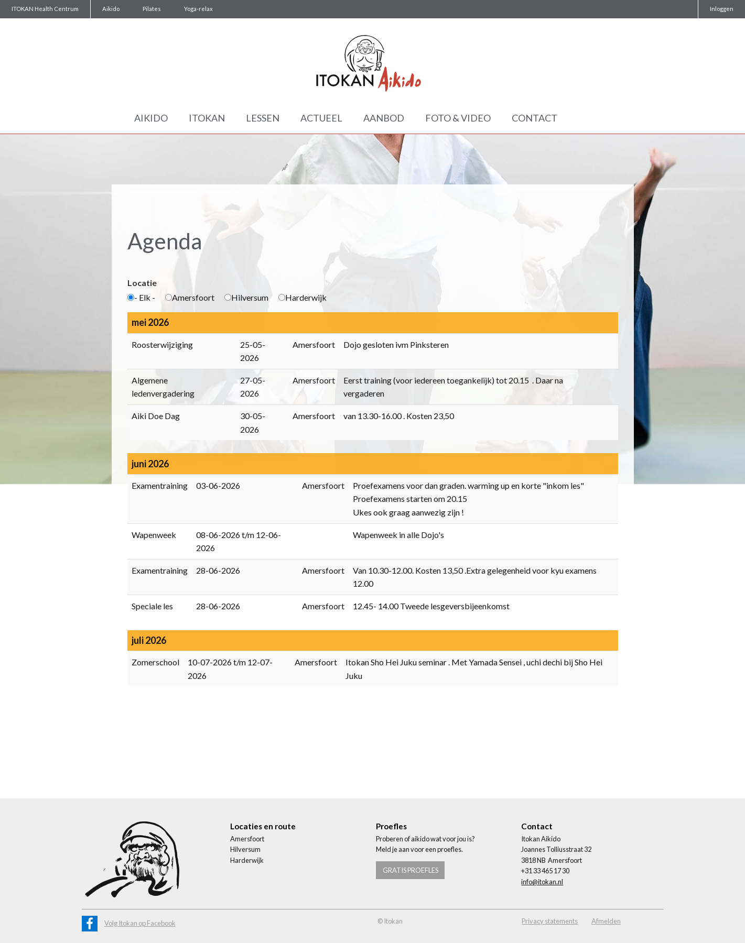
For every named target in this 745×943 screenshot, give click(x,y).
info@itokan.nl (542, 882)
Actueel (321, 118)
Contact (534, 118)
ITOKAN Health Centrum (45, 8)
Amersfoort (189, 297)
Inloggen (721, 8)
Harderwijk (302, 297)
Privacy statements (550, 921)
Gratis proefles (410, 870)
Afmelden (606, 921)
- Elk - (141, 297)
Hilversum (246, 297)
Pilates (152, 8)
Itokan (207, 118)
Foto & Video (458, 118)
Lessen (262, 118)
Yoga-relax (198, 8)
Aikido (111, 8)
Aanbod (383, 118)
